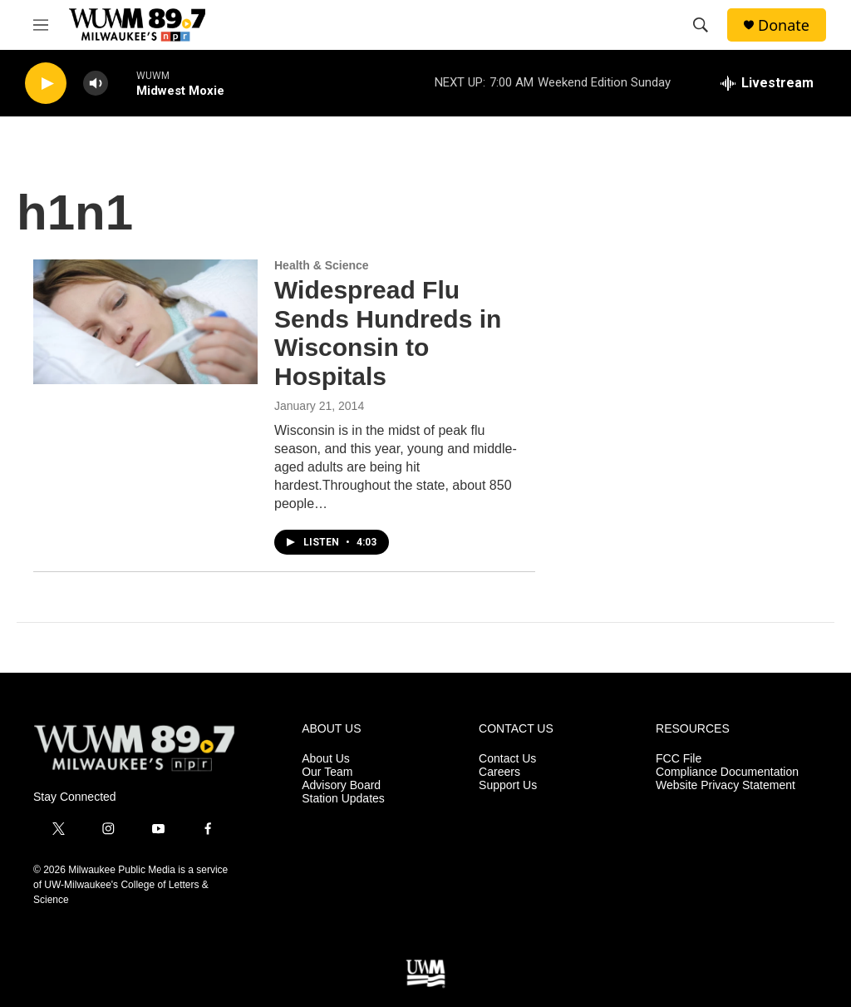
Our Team (327, 772)
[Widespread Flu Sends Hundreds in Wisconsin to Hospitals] (145, 321)
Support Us (508, 785)
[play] (45, 83)
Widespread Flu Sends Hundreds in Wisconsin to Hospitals (387, 333)
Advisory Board (341, 785)
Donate (783, 25)
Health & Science (321, 265)
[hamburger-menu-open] (41, 25)
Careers (499, 772)
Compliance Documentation (727, 772)
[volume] (95, 83)
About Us (326, 759)
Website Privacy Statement (725, 785)
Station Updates (343, 798)
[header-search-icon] (700, 24)
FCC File (678, 759)
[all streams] (767, 83)
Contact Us (507, 759)
